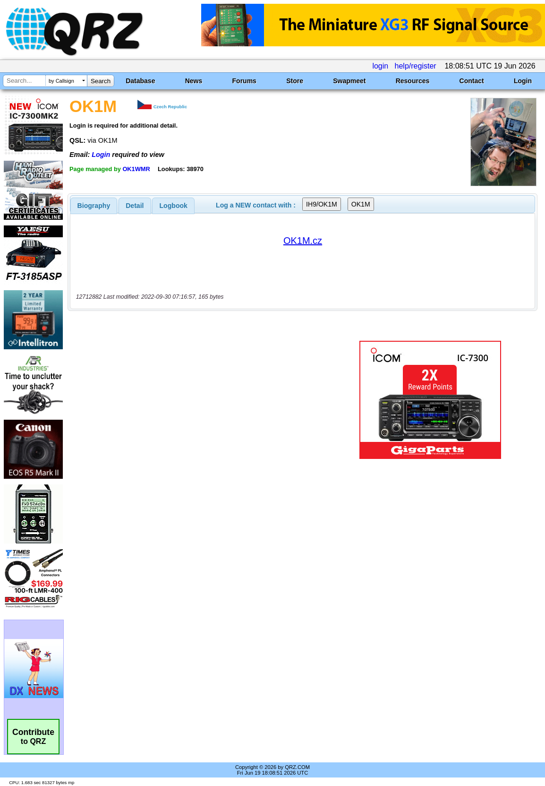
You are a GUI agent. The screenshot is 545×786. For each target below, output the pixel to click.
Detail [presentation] (135, 205)
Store (294, 81)
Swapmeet (349, 81)
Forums (244, 81)
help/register (415, 66)
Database (140, 81)
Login (523, 81)
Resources (413, 81)
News (194, 81)
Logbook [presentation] (173, 205)
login (380, 66)
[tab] (94, 206)
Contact (472, 81)
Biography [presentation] (94, 205)
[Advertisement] (202, 400)
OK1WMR (136, 169)
